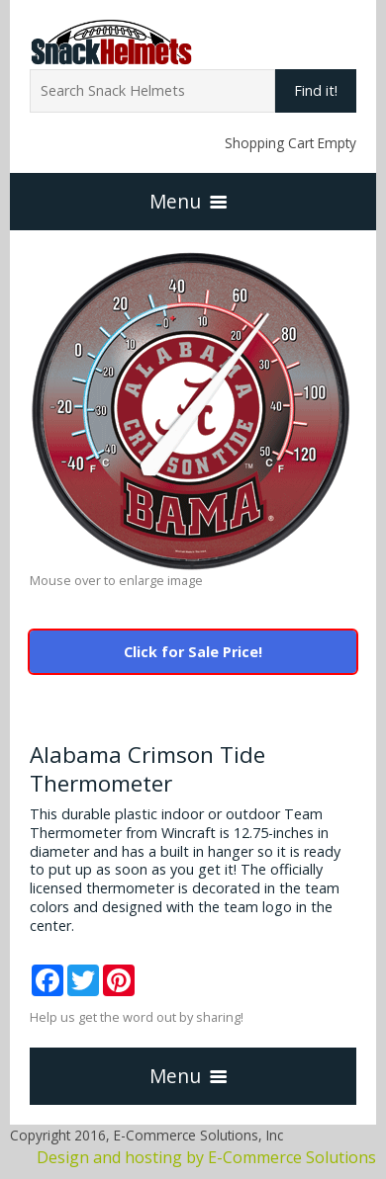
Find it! (316, 90)
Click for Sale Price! (193, 651)
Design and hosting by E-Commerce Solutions (206, 1157)
